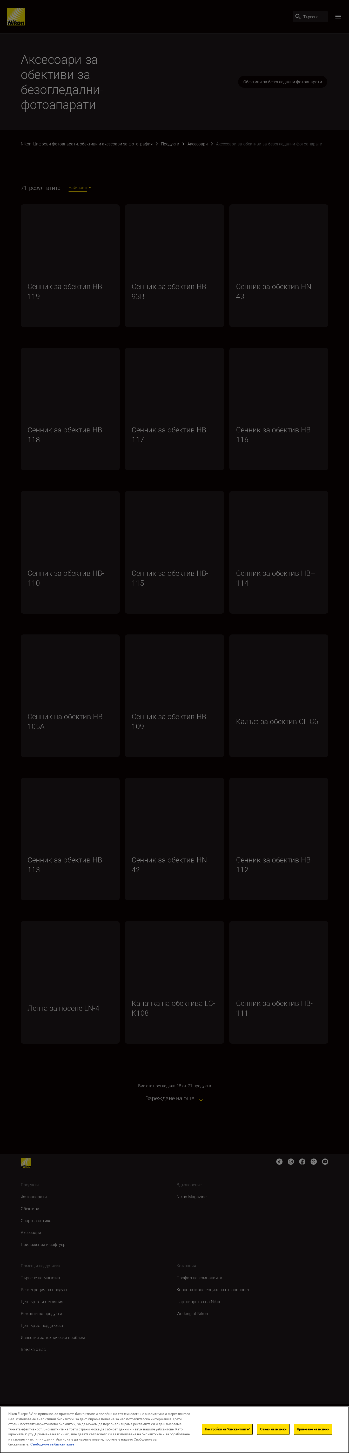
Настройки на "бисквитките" (227, 1429)
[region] (174, 1429)
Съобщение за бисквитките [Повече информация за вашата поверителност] (52, 1444)
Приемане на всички (313, 1429)
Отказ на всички (273, 1429)
